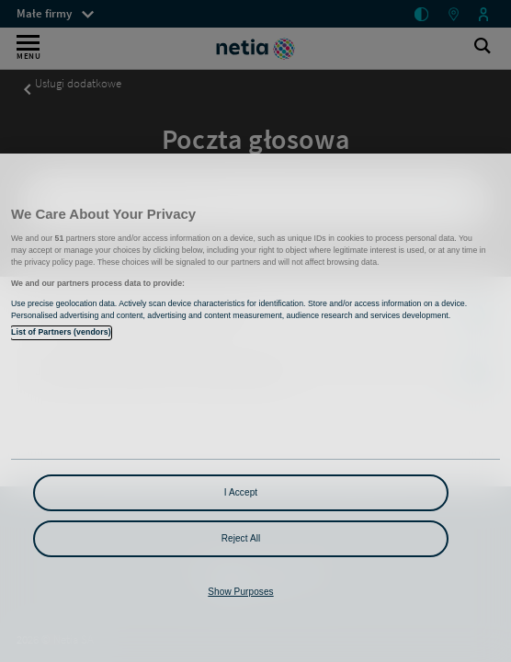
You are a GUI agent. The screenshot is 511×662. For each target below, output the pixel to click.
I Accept (240, 492)
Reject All (241, 538)
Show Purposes (240, 592)
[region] (255, 408)
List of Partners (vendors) (61, 332)
